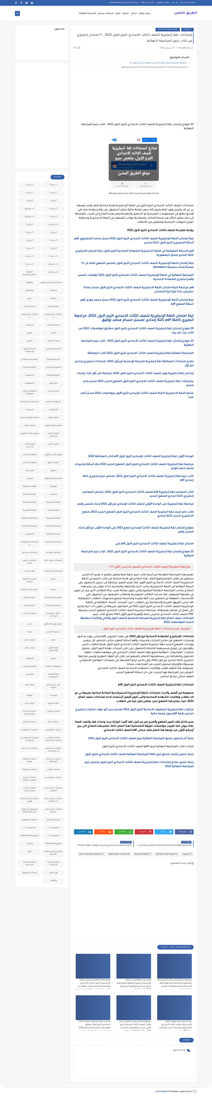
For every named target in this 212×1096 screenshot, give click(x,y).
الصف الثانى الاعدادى (29, 445)
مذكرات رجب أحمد (29, 748)
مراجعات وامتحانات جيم (91, 854)
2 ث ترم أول (29, 217)
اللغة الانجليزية (142, 854)
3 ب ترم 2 (53, 240)
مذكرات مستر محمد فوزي (29, 800)
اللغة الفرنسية (29, 510)
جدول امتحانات (29, 613)
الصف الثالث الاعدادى (167, 29)
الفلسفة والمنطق (53, 479)
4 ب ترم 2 (53, 256)
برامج (53, 579)
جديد (29, 624)
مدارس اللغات (53, 711)
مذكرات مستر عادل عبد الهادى (53, 800)
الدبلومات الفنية (53, 402)
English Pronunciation (29, 273)
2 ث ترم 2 (53, 217)
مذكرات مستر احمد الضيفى (53, 789)
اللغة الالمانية (29, 494)
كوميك (29, 696)
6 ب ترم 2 (29, 264)
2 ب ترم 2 (53, 209)
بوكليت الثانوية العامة (29, 580)
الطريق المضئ (185, 13)
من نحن (174, 3)
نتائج (29, 852)
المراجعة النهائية (87, 13)
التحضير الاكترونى (53, 349)
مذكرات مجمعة (29, 770)
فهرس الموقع (163, 3)
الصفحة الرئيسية (187, 3)
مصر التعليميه (53, 820)
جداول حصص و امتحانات (53, 614)
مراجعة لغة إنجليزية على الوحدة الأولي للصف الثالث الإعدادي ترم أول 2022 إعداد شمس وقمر (135, 504)
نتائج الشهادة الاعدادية (53, 863)
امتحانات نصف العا (53, 561)
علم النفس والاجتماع (53, 649)
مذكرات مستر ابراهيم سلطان (29, 779)
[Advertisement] (134, 97)
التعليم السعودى (29, 359)
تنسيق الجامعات (53, 606)
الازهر (29, 333)
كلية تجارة (29, 685)
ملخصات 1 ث (53, 828)
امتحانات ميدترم (105, 13)
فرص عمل (29, 648)
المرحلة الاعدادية (29, 526)
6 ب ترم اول (53, 272)
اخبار (29, 299)
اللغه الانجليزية (53, 518)
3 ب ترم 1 (29, 233)
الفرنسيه (29, 471)
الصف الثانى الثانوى (53, 455)
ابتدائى (134, 13)
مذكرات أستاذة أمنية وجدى (29, 712)
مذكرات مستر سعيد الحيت (29, 789)
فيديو (53, 658)
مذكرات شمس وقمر (29, 760)
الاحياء (53, 333)
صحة (29, 632)
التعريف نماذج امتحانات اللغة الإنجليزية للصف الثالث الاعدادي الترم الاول (153, 67)
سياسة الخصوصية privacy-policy (124, 3)
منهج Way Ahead (53, 844)
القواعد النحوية (29, 486)
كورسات (53, 696)
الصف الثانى (53, 444)
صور (53, 640)
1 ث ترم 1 (53, 193)
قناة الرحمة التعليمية (53, 675)
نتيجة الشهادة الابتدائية (29, 863)
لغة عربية (29, 703)
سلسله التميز (53, 632)
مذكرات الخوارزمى (53, 730)
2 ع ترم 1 (29, 225)
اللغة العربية (53, 510)
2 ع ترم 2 (53, 233)
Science (53, 291)
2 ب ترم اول (29, 209)
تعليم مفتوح (29, 598)
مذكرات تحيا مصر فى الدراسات (53, 749)
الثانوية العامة (29, 367)
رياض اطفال (145, 13)
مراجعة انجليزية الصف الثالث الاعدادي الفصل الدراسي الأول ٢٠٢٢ (158, 63)
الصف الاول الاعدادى (29, 418)
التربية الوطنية (53, 359)
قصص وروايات (29, 666)
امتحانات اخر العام (53, 542)
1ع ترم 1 (53, 201)
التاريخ (29, 341)
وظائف (53, 881)
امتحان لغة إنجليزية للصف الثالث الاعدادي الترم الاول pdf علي (154, 543)
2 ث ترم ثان (53, 225)
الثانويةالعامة (53, 375)
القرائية (53, 486)
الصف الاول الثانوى (53, 426)
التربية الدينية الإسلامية (29, 350)
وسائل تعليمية (29, 873)
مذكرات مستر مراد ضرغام (53, 810)
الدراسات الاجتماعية (29, 402)
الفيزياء (29, 479)
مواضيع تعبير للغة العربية (53, 853)
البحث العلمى (53, 341)
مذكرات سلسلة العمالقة (53, 760)
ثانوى (117, 13)
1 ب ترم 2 (29, 185)
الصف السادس (30, 463)
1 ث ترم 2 (29, 193)
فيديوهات (29, 658)
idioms (53, 299)
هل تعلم (53, 873)
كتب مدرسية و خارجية (53, 686)
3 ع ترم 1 (187, 29)
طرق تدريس (29, 640)
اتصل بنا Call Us (148, 3)
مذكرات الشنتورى (30, 730)
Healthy (29, 283)
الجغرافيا (53, 383)
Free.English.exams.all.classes (52, 283)
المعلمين (29, 534)
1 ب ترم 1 (53, 185)
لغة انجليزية (53, 703)
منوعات (29, 844)
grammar (29, 291)
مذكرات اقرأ (53, 722)
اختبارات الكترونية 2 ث (53, 316)
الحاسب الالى (53, 391)
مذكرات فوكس (53, 770)
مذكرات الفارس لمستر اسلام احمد (53, 739)
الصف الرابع (53, 463)
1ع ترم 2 (29, 201)
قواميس (29, 674)
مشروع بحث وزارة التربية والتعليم (29, 810)
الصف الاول (53, 418)
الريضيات (29, 410)
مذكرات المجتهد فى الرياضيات (30, 739)
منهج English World (29, 836)
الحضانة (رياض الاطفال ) (29, 392)
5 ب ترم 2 (29, 256)
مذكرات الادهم (29, 722)
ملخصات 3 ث (53, 836)
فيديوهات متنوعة (53, 666)
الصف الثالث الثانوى (30, 434)
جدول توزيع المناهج (53, 624)
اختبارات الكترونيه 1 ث (29, 316)
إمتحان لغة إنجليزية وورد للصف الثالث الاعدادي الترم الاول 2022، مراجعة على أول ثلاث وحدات (135, 373)
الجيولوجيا (29, 383)
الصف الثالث (29, 426)
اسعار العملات (53, 325)
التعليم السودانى (53, 367)
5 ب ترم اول (53, 264)
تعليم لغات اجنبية (29, 590)
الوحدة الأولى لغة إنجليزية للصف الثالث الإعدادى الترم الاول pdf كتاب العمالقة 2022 (141, 456)
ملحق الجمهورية (29, 820)
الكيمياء (53, 494)
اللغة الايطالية (29, 502)
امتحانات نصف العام (119, 854)
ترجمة (53, 590)
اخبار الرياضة (29, 307)
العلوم (53, 471)
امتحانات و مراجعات (53, 571)
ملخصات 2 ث (29, 828)
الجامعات (29, 375)
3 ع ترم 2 (29, 240)
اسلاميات (29, 325)
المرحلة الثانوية (53, 534)
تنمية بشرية (29, 606)
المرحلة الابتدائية (53, 526)
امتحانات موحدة (53, 553)
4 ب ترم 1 (30, 248)
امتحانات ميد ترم (29, 553)
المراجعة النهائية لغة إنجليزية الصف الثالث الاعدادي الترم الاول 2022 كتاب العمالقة (140, 353)
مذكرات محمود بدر (53, 778)
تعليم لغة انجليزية (53, 598)
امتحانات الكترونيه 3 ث (29, 543)
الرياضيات (53, 410)
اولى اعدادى (29, 571)
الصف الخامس (29, 455)
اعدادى (125, 13)
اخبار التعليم (53, 307)
